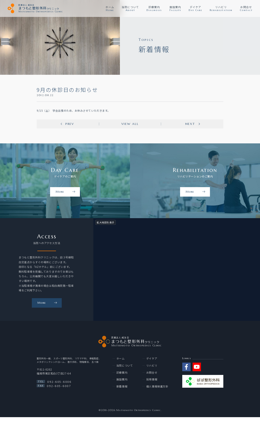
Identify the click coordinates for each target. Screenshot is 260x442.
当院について (124, 365)
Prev (69, 124)
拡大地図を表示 (105, 222)
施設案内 (121, 379)
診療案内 (121, 372)
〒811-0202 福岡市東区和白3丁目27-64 (54, 371)
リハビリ (151, 365)
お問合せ (151, 372)
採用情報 (151, 379)
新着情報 (121, 386)
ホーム (120, 358)
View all (130, 124)
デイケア (151, 358)
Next (190, 124)
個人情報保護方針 (157, 386)
